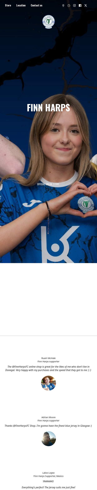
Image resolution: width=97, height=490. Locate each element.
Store (8, 5)
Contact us (36, 5)
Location (20, 5)
